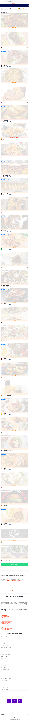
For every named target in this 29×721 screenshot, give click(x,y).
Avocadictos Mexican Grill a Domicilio (6, 671)
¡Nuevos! (24, 8)
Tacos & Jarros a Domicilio (4, 682)
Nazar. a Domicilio (3, 667)
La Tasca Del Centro (9, 580)
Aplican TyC (18, 6)
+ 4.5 (15, 8)
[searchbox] (14, 1)
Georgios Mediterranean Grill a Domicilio (6, 678)
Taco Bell (14, 580)
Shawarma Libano (17, 590)
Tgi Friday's (11, 590)
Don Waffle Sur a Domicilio (5, 674)
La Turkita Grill (23, 590)
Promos (11, 8)
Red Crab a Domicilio (4, 663)
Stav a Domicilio (3, 658)
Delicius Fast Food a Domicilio (5, 652)
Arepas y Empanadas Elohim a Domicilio (6, 649)
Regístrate (16, 5)
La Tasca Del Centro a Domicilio (5, 641)
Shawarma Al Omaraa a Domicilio (5, 689)
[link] (14, 21)
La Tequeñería (19, 580)
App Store (9, 701)
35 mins (19, 8)
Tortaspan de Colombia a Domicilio (6, 647)
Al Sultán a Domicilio (4, 680)
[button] (14, 3)
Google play (14, 701)
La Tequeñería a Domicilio (4, 645)
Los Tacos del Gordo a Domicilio (5, 676)
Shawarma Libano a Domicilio (5, 638)
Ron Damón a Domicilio (4, 685)
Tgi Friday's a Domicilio (4, 636)
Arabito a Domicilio (3, 665)
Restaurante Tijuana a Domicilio (5, 654)
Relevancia (6, 8)
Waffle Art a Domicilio (4, 656)
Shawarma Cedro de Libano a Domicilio (6, 660)
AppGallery (20, 701)
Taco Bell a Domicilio (4, 643)
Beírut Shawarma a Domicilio (5, 669)
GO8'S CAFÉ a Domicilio (4, 687)
